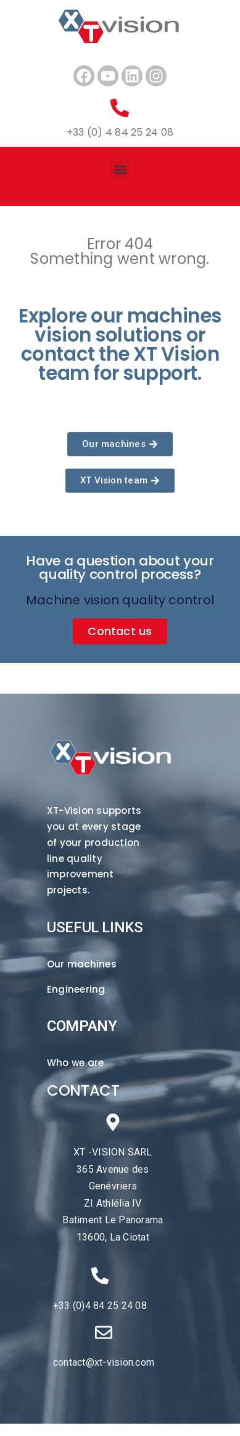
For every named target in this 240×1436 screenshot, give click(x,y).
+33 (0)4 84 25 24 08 (100, 1305)
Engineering (76, 989)
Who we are (75, 1062)
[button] (120, 169)
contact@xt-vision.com (103, 1362)
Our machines (82, 964)
